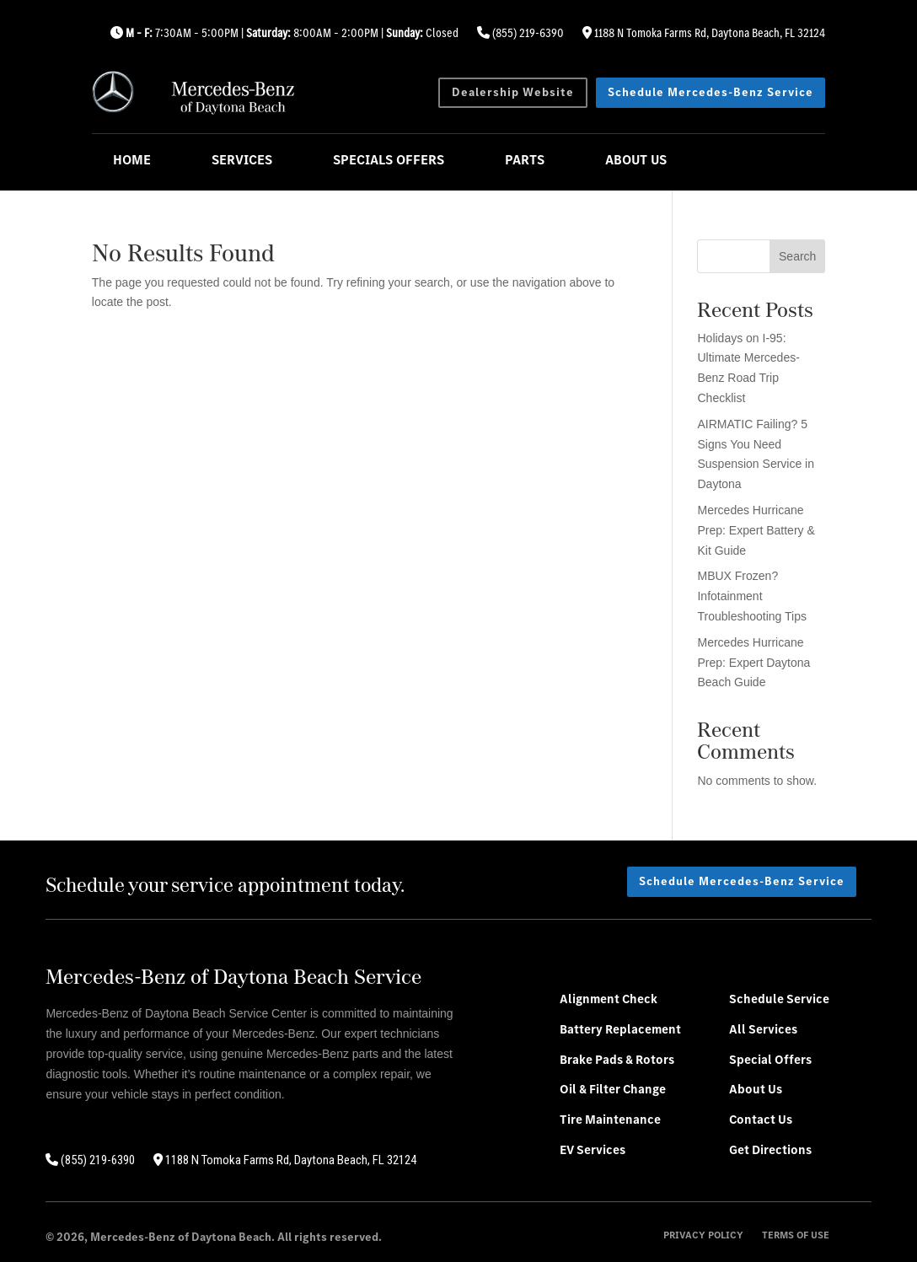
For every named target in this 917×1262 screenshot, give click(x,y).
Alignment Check (608, 999)
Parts (524, 159)
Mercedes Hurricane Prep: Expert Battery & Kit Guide (755, 530)
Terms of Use (795, 1236)
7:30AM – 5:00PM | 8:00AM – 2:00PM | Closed (284, 33)
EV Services (592, 1149)
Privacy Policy (703, 1236)
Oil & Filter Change (613, 1089)
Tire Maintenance (610, 1119)
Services (242, 159)
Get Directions (770, 1149)
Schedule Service (779, 999)
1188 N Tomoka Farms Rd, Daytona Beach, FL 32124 (703, 33)
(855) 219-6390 (520, 33)
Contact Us (760, 1119)
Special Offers (770, 1059)
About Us (636, 159)
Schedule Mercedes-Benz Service (710, 91)
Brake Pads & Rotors (617, 1059)
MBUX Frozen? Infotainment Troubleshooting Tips (751, 596)
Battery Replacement (620, 1029)
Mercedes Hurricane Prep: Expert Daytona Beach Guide (753, 663)
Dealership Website (513, 91)
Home (132, 159)
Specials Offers (388, 159)
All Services (763, 1029)
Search (797, 256)
